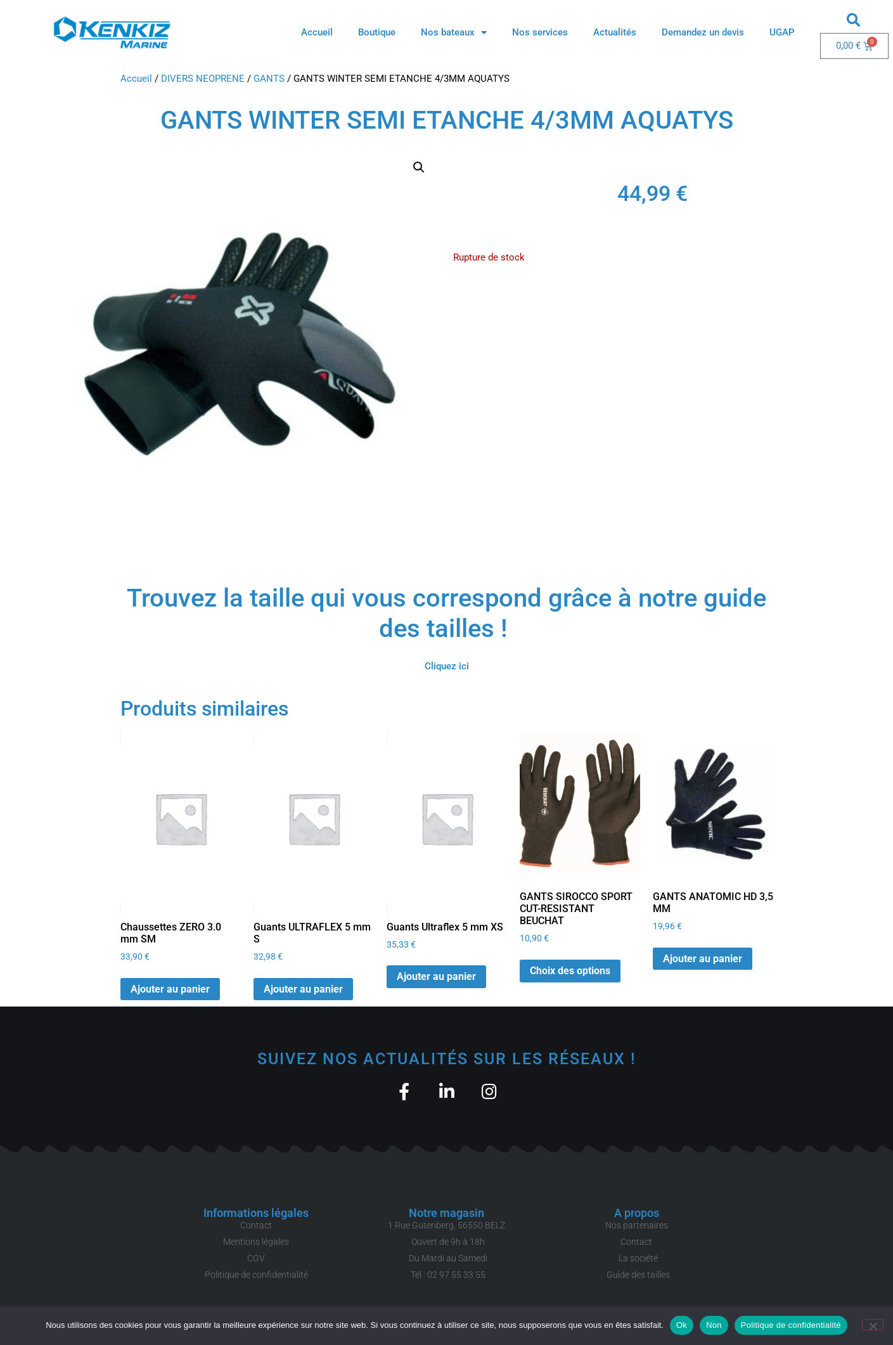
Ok (681, 1325)
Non (714, 1325)
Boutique (376, 32)
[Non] (872, 1324)
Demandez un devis (703, 32)
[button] (853, 19)
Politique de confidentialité (791, 1325)
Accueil (317, 32)
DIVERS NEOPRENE (203, 78)
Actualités (614, 32)
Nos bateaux (454, 33)
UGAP (782, 32)
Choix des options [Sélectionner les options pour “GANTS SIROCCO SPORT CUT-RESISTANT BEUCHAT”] (570, 971)
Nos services (540, 32)
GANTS (269, 78)
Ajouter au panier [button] (170, 989)
